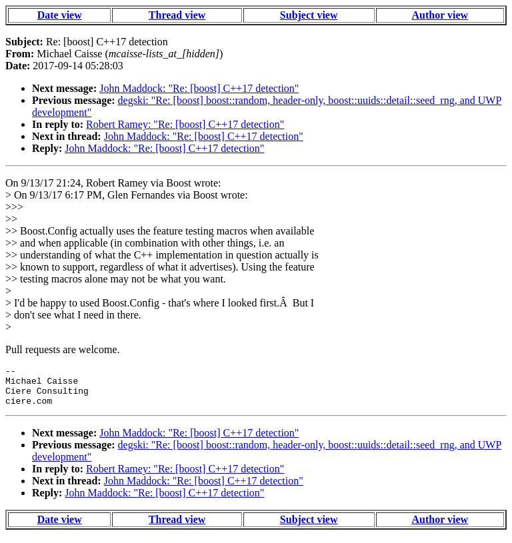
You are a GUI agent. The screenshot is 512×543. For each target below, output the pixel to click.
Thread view (177, 15)
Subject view (309, 15)
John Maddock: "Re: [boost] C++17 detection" (199, 88)
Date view (59, 15)
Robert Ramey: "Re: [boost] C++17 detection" (185, 124)
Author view (440, 15)
